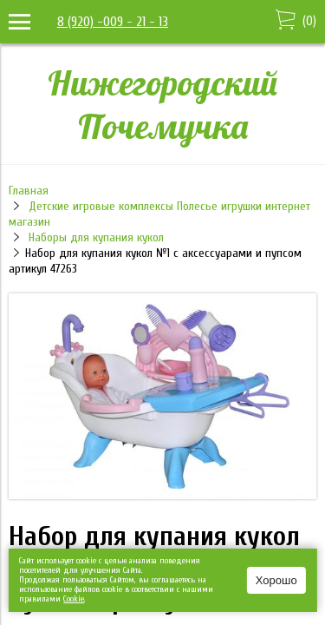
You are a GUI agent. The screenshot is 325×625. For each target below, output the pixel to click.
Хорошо (276, 580)
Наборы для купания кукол (96, 237)
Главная (29, 190)
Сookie (73, 599)
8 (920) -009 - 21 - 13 (112, 22)
